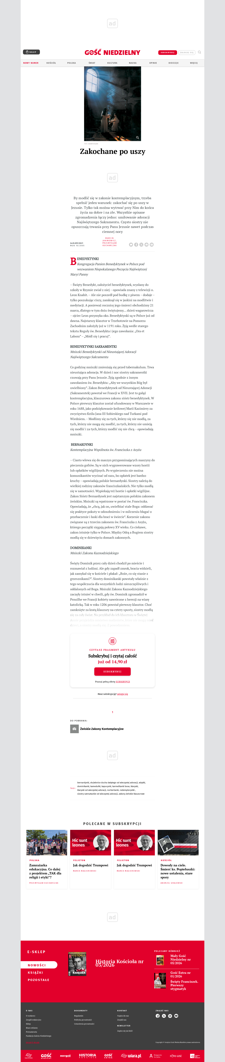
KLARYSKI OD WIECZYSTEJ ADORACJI (91, 790)
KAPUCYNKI (106, 786)
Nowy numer (31, 63)
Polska (71, 63)
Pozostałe (34, 979)
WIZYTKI (142, 782)
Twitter (141, 244)
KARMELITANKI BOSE (121, 786)
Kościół (51, 63)
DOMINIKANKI (83, 786)
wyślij (152, 244)
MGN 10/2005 (77, 245)
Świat (92, 63)
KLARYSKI (134, 786)
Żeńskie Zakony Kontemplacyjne (102, 729)
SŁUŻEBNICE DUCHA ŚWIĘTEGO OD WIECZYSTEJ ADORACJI (114, 782)
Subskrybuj (112, 671)
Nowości (34, 964)
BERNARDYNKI (83, 782)
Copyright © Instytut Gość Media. (168, 1042)
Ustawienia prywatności (84, 1024)
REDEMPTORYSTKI (127, 790)
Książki (34, 972)
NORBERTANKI (113, 790)
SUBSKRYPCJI (123, 681)
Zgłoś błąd (32, 1042)
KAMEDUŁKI (95, 786)
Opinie (153, 63)
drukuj (147, 244)
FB (136, 244)
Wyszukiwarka (199, 52)
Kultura (112, 63)
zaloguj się (187, 52)
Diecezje (174, 63)
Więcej (194, 63)
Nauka (133, 63)
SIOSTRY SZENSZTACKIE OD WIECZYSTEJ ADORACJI (97, 794)
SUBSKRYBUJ (168, 52)
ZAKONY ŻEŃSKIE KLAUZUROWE (131, 794)
